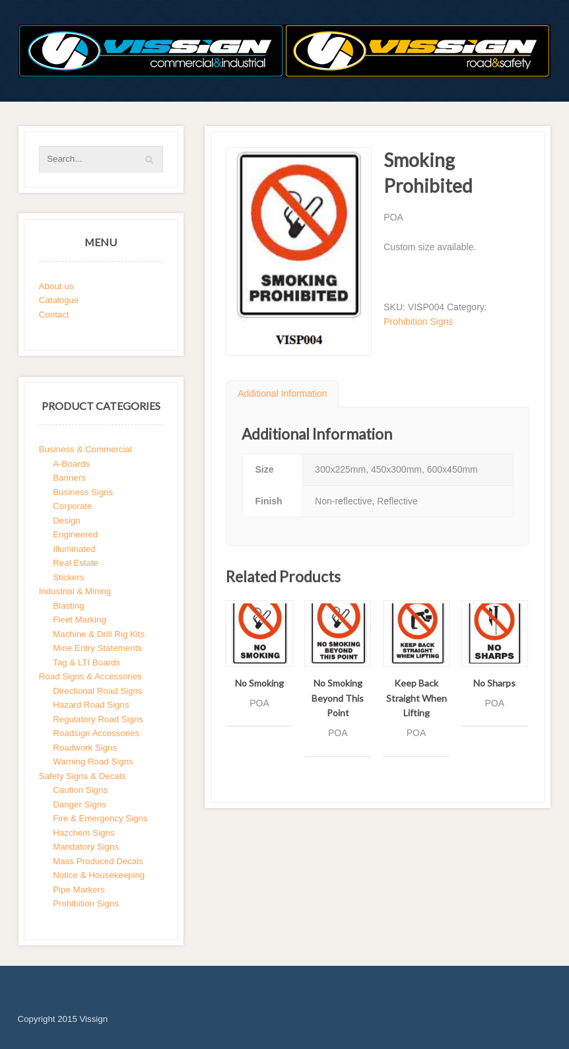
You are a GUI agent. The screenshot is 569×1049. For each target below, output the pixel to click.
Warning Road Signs (93, 761)
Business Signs (83, 492)
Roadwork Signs (85, 748)
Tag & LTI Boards (86, 662)
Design (66, 520)
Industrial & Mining (75, 591)
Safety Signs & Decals (82, 776)
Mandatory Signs (86, 847)
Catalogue (59, 300)
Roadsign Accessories (96, 733)
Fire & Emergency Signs (100, 818)
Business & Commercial (85, 449)
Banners (69, 478)
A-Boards (71, 464)
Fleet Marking (79, 620)
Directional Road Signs (97, 691)
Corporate (72, 506)
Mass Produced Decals (98, 861)
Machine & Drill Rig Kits (99, 634)
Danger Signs (79, 804)
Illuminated (74, 549)
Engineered (75, 534)
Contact (54, 315)
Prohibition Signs (418, 321)
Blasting (68, 606)
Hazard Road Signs (91, 705)
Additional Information (282, 393)
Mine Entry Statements (97, 648)
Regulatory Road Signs (98, 719)
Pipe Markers (78, 890)
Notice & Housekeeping (99, 875)
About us (56, 286)
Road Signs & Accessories (90, 676)
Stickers (68, 577)
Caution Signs (80, 790)
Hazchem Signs (83, 833)
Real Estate (75, 563)
